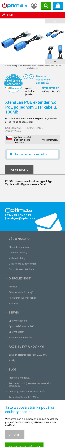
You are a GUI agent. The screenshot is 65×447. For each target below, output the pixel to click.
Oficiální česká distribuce (21, 269)
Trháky (12, 360)
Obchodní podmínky (19, 247)
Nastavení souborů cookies (22, 297)
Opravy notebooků (18, 320)
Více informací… (50, 140)
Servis (14, 312)
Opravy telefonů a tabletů (21, 326)
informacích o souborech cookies (26, 433)
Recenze (13, 286)
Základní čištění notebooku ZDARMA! (28, 354)
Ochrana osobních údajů (21, 292)
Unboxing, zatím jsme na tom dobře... (28, 391)
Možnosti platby (17, 258)
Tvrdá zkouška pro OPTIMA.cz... (25, 397)
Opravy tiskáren (16, 332)
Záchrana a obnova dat (20, 337)
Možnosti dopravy (18, 252)
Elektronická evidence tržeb (23, 263)
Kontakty (13, 303)
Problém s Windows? (19, 377)
